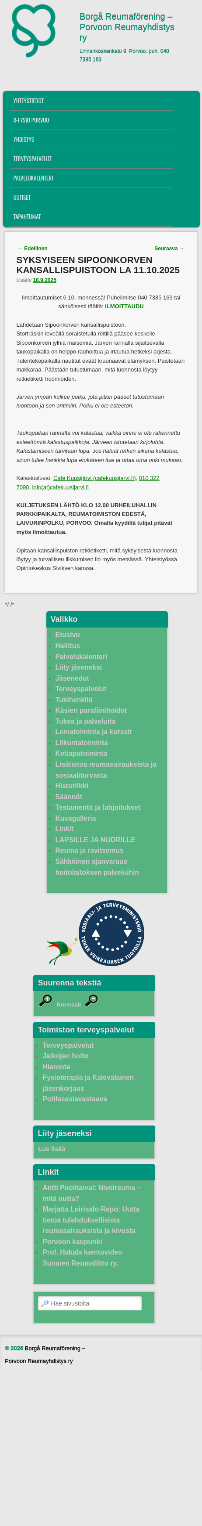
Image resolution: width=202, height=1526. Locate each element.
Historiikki (72, 786)
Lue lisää (51, 1148)
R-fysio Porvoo (31, 119)
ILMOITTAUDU (124, 306)
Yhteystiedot (28, 100)
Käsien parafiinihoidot (91, 710)
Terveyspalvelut (32, 158)
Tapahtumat (27, 216)
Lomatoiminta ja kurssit (94, 732)
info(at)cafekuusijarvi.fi (60, 487)
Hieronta (56, 1067)
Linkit (65, 829)
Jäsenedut (72, 678)
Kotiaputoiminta (82, 753)
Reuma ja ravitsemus (90, 850)
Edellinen (32, 248)
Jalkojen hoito (65, 1056)
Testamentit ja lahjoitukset (98, 807)
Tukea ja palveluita (86, 721)
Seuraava (169, 248)
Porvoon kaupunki (72, 1241)
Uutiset (22, 197)
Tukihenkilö (74, 699)
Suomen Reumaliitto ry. (80, 1263)
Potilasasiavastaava (74, 1099)
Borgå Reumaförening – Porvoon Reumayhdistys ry (127, 27)
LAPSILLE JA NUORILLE (96, 840)
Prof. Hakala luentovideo (82, 1252)
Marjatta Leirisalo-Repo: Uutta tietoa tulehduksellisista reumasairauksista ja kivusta (90, 1219)
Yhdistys (23, 139)
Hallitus (68, 645)
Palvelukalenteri (33, 177)
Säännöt (69, 797)
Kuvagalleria (76, 818)
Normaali (68, 1004)
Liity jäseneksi (79, 667)
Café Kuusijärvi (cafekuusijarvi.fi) (94, 478)
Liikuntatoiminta (82, 743)
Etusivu (68, 635)
